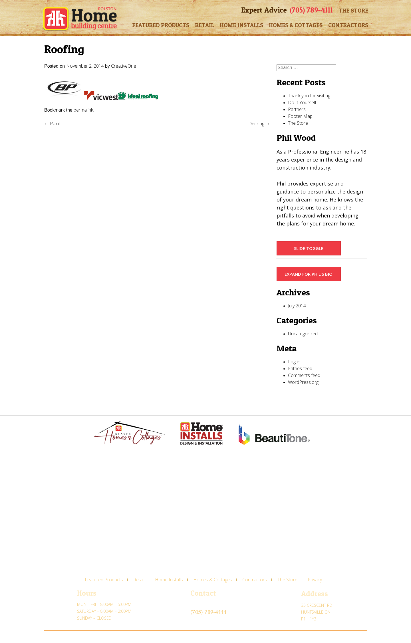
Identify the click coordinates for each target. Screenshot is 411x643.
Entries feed (300, 368)
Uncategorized (303, 333)
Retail (204, 25)
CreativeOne (123, 66)
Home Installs (241, 25)
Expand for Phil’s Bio (309, 274)
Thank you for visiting (309, 95)
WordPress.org (303, 382)
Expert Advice (264, 10)
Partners (297, 109)
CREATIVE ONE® (81, 638)
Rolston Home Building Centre (80, 19)
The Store (353, 10)
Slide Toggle (308, 248)
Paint (52, 123)
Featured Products (160, 25)
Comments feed (304, 375)
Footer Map (300, 116)
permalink (83, 110)
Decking (259, 123)
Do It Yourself (302, 102)
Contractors (348, 25)
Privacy (315, 580)
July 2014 (297, 306)
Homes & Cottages (296, 25)
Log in (294, 361)
